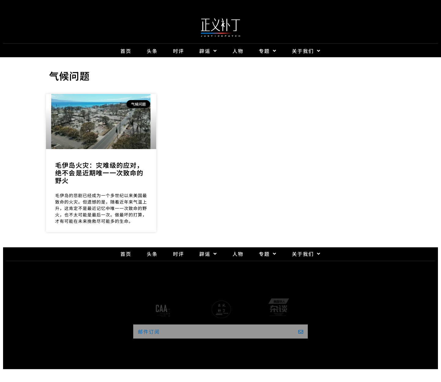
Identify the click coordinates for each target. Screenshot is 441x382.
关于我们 (306, 50)
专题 (268, 50)
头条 (152, 50)
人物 (237, 50)
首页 (125, 50)
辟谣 (208, 50)
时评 (178, 50)
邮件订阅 (149, 331)
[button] (220, 331)
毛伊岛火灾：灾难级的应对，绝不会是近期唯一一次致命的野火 (99, 172)
